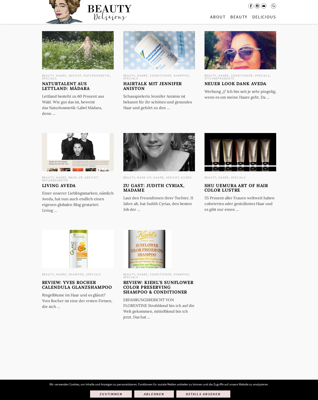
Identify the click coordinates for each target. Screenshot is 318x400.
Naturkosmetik (97, 75)
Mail (263, 6)
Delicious (264, 17)
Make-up (76, 177)
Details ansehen (203, 394)
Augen (186, 177)
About (218, 17)
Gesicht (75, 75)
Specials (49, 78)
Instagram (257, 6)
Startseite (87, 12)
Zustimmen (111, 394)
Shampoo (181, 75)
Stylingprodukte (219, 78)
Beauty (239, 17)
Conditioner (161, 75)
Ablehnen (154, 394)
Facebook (250, 6)
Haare (61, 75)
